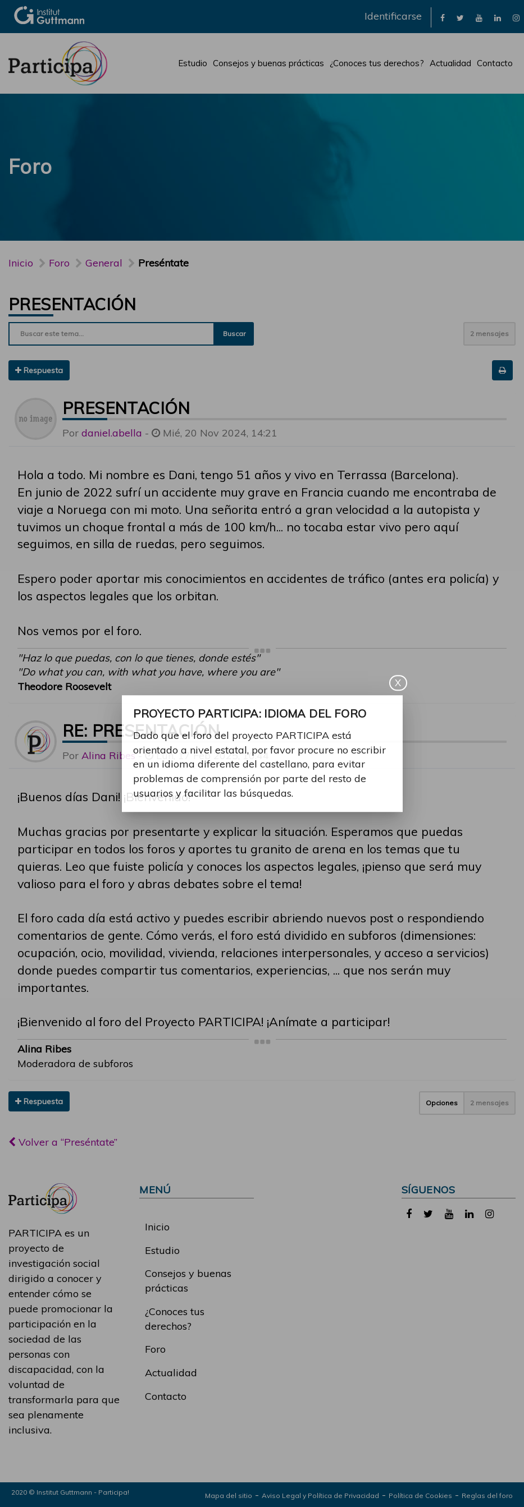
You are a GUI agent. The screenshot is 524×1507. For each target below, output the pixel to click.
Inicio (20, 262)
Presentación (72, 304)
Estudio (192, 63)
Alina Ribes (108, 755)
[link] (442, 17)
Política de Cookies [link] (420, 1495)
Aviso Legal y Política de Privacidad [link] (320, 1495)
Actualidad (450, 63)
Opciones (442, 1103)
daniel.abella (111, 432)
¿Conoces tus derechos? (377, 63)
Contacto (495, 63)
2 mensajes (489, 333)
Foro (155, 1349)
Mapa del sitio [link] (228, 1495)
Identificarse (393, 16)
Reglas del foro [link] (487, 1495)
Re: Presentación (141, 730)
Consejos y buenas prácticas (268, 63)
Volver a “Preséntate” (62, 1142)
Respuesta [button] (39, 370)
